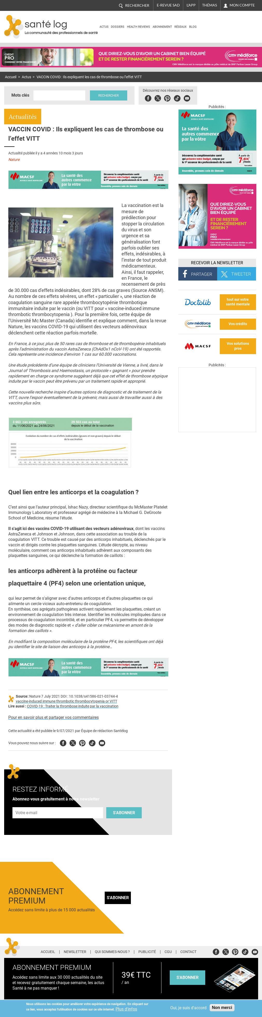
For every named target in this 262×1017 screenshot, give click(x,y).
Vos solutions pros (238, 346)
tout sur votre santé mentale (238, 302)
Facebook (149, 97)
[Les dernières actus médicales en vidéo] (217, 430)
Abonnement (162, 26)
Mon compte (242, 5)
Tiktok (177, 97)
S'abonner (124, 812)
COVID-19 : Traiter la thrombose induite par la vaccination (72, 706)
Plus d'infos (126, 1009)
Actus (104, 26)
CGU (168, 952)
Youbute (188, 97)
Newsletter (75, 952)
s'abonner (187, 977)
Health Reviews (138, 26)
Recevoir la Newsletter (217, 262)
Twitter (158, 97)
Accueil (10, 77)
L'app (191, 5)
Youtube (102, 742)
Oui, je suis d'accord (188, 1007)
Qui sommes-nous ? (112, 952)
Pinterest (168, 97)
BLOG (193, 26)
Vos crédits (238, 324)
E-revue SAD (168, 5)
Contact (188, 952)
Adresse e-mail (26, 804)
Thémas (209, 5)
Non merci (222, 1007)
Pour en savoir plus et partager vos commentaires (53, 717)
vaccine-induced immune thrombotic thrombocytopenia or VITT (66, 701)
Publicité (147, 952)
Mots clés (20, 95)
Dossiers (117, 26)
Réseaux (180, 26)
